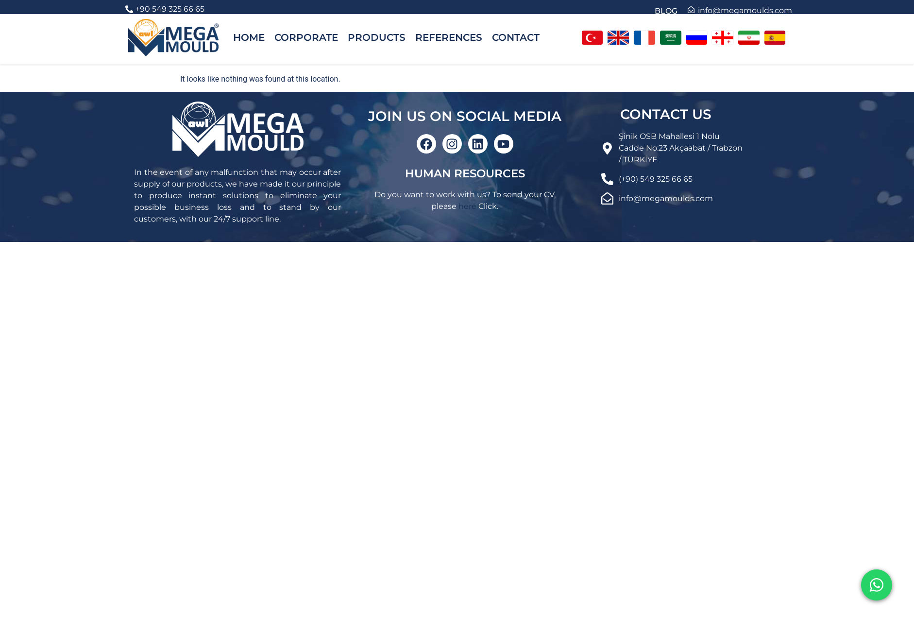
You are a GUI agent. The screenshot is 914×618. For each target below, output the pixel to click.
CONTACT (516, 37)
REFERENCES (448, 37)
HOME (249, 37)
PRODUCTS (377, 37)
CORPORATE (306, 37)
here (467, 206)
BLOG (666, 11)
